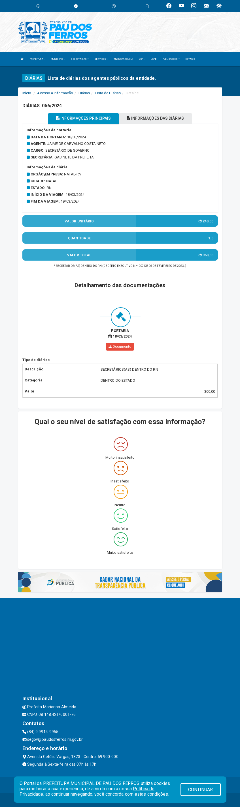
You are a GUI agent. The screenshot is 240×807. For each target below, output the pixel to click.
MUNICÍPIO (58, 59)
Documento (120, 347)
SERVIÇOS (101, 59)
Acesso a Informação (55, 93)
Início (26, 93)
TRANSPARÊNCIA (123, 59)
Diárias (84, 93)
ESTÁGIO (190, 59)
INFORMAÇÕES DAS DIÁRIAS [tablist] (155, 118)
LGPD (153, 59)
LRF (142, 59)
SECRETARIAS (80, 59)
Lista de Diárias (108, 93)
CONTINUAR (200, 789)
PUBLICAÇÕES (171, 59)
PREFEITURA (37, 59)
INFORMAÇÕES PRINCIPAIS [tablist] (83, 118)
